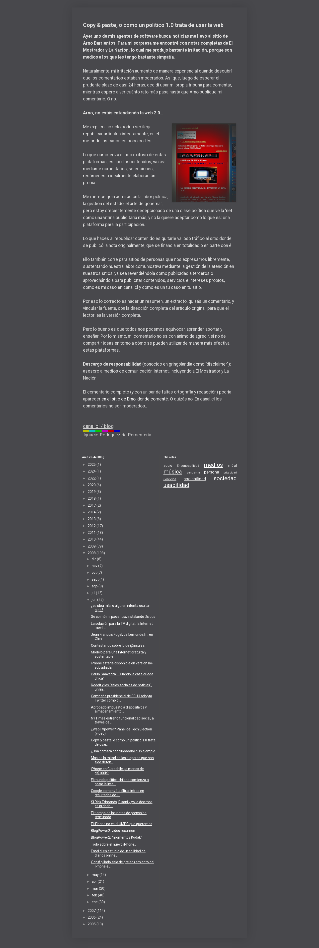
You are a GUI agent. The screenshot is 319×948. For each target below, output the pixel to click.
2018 (92, 498)
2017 (92, 505)
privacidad (230, 472)
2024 (92, 471)
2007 (92, 911)
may (95, 875)
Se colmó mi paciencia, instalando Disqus (123, 617)
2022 (92, 478)
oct (94, 572)
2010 (92, 539)
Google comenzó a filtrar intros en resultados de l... (117, 793)
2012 (92, 526)
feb (95, 895)
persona (211, 472)
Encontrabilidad (188, 466)
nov (95, 566)
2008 (92, 553)
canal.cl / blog (98, 426)
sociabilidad (195, 478)
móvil (232, 466)
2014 (92, 512)
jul (94, 593)
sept (95, 579)
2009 (92, 546)
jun (94, 600)
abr (95, 881)
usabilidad (176, 485)
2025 (92, 465)
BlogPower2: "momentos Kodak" (116, 837)
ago (95, 586)
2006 (92, 917)
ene (95, 902)
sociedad (225, 478)
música (172, 471)
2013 (92, 519)
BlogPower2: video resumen (113, 831)
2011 (92, 533)
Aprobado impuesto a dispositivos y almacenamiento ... (119, 709)
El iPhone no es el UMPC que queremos (121, 824)
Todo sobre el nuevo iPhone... (114, 844)
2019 (92, 492)
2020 (92, 485)
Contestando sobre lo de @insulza (118, 645)
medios (213, 465)
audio (167, 466)
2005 (92, 924)
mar (95, 888)
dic (94, 559)
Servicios (169, 479)
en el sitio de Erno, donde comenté (134, 398)
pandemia (193, 472)
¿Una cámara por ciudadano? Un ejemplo (123, 751)
